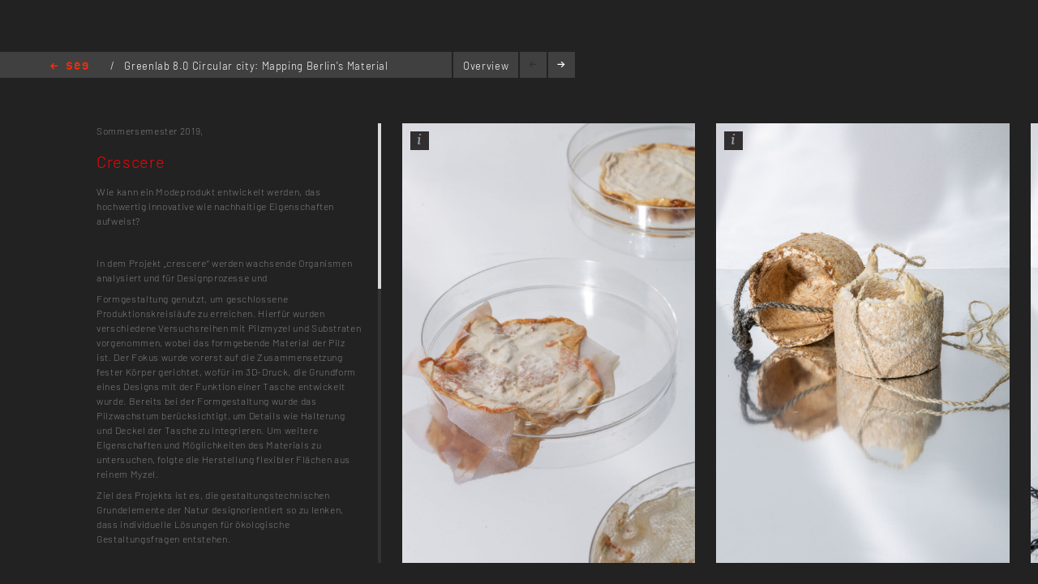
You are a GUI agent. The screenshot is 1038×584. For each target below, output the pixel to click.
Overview (485, 65)
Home (69, 67)
